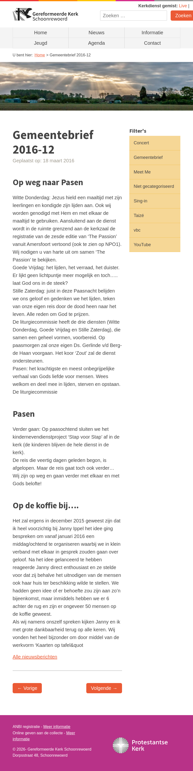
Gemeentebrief (148, 157)
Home (40, 32)
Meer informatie (56, 727)
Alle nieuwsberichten (35, 656)
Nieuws (96, 32)
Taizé (139, 215)
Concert (141, 142)
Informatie (152, 32)
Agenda (96, 43)
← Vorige (27, 688)
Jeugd (40, 43)
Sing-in (140, 201)
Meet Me (142, 172)
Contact (152, 43)
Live (183, 5)
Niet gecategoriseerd (154, 186)
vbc (137, 230)
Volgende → (104, 688)
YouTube (142, 244)
